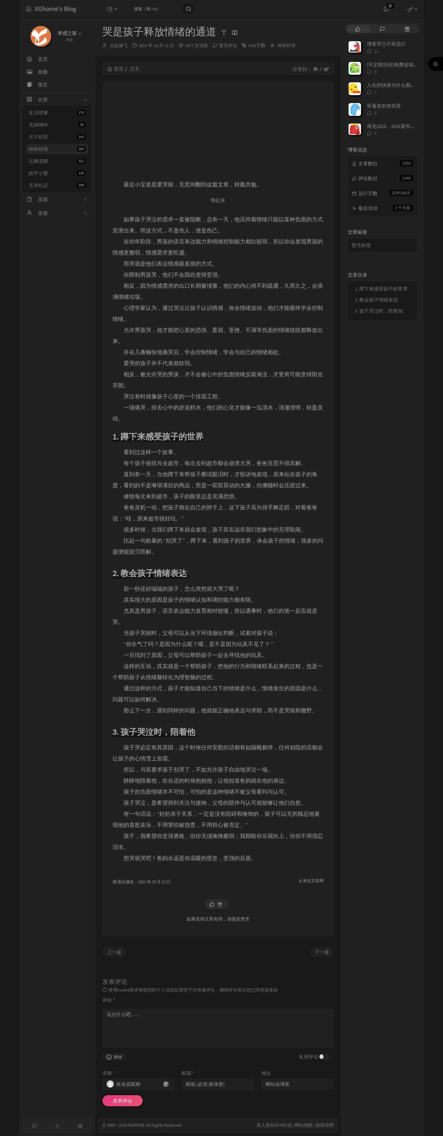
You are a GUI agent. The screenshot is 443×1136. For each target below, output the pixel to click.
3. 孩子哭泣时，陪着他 (379, 311)
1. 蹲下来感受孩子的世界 (381, 289)
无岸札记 (57, 185)
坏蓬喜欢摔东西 (384, 106)
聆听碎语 (57, 149)
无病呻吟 (57, 125)
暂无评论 (228, 45)
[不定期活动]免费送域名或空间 (400, 65)
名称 (108, 1073)
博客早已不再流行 (386, 44)
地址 (266, 1073)
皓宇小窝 (57, 173)
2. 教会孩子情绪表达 (377, 300)
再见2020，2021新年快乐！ (396, 126)
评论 (108, 1000)
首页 (115, 69)
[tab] (357, 29)
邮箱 (188, 1073)
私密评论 (308, 1057)
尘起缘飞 (119, 45)
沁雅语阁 (57, 161)
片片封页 (57, 137)
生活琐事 (57, 113)
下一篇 (322, 952)
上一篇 (114, 952)
